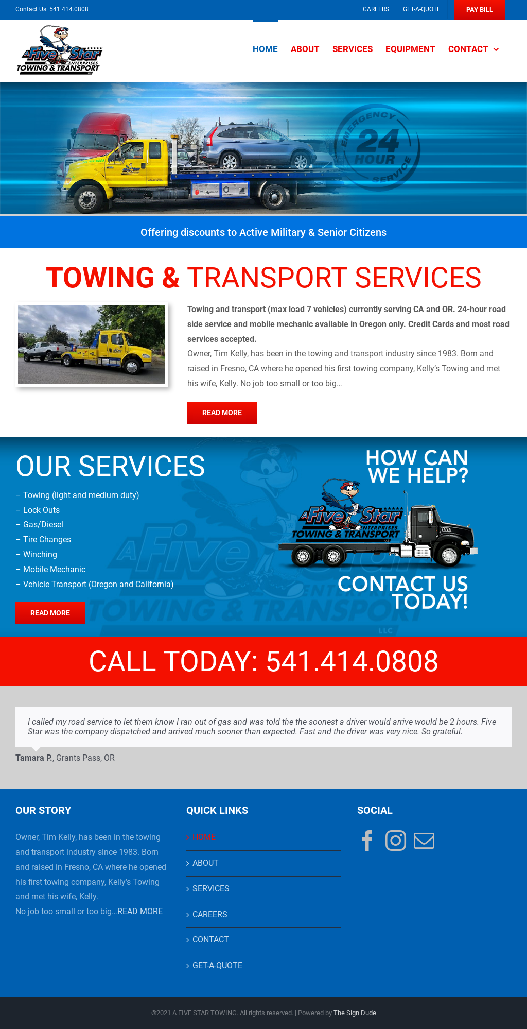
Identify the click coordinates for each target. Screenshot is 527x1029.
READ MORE (140, 911)
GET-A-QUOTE (217, 965)
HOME (204, 837)
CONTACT (210, 940)
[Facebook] (367, 840)
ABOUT (205, 863)
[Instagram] (395, 840)
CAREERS (209, 914)
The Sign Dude (354, 1013)
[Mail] (424, 840)
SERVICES (211, 889)
